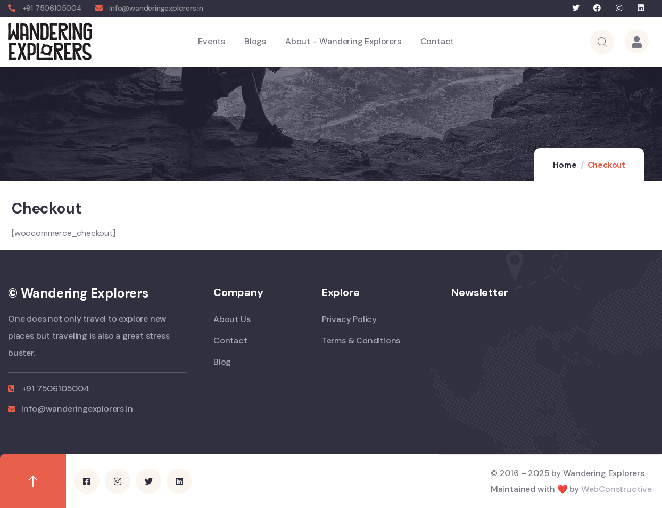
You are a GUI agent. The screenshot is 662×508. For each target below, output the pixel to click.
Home (564, 165)
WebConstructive (616, 489)
